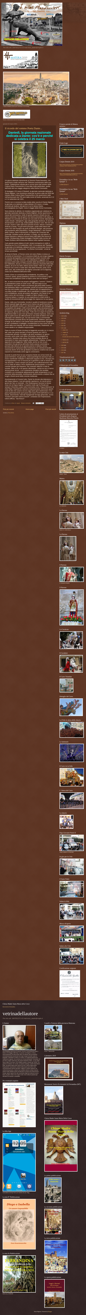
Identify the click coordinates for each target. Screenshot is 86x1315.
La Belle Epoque (64, 194)
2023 (62, 323)
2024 (62, 320)
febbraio (65, 339)
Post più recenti (8, 409)
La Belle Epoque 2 (64, 184)
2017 (62, 352)
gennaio (65, 342)
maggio (65, 332)
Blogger (50, 1311)
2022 (62, 325)
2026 (62, 316)
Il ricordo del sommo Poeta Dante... (23, 128)
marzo (64, 334)
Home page (30, 409)
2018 (62, 350)
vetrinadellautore (20, 1013)
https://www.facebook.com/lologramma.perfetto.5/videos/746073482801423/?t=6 (71, 165)
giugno (64, 330)
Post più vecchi (51, 409)
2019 (62, 347)
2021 (62, 328)
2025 (62, 318)
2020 (62, 345)
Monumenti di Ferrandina (9, 1006)
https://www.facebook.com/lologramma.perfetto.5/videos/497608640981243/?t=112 (71, 174)
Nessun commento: (26, 403)
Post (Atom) (11, 412)
